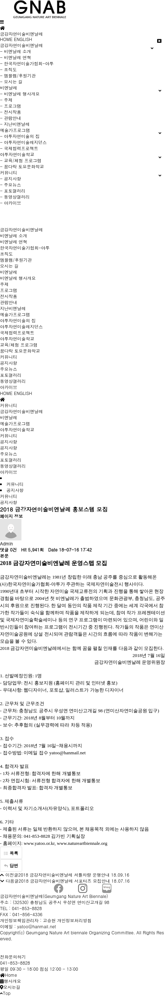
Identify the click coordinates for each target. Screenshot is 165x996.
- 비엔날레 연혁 (15, 57)
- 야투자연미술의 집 (20, 136)
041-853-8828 (15, 963)
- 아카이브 (10, 203)
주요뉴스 (8, 369)
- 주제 (6, 100)
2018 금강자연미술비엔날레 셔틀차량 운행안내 (64, 875)
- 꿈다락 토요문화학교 (22, 166)
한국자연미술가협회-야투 (25, 248)
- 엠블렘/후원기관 (18, 75)
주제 (4, 284)
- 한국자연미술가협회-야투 (27, 63)
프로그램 (8, 290)
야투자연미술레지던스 (21, 326)
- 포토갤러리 (12, 191)
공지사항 (8, 363)
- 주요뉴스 (10, 184)
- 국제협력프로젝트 (19, 148)
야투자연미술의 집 (18, 320)
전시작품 (8, 296)
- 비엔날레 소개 (15, 51)
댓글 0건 (8, 549)
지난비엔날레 (13, 308)
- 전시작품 (10, 112)
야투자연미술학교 (17, 338)
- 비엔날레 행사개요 (20, 94)
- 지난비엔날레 (15, 124)
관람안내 (8, 302)
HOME (6, 39)
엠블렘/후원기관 (16, 260)
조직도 (6, 254)
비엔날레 (8, 272)
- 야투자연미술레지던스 (23, 142)
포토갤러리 (10, 375)
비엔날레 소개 (13, 235)
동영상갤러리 (13, 381)
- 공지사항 (10, 178)
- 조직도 (8, 69)
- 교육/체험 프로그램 (20, 160)
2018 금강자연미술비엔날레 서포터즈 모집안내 (64, 881)
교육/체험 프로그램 (19, 345)
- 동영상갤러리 (15, 197)
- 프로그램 (10, 106)
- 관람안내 (10, 118)
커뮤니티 (8, 357)
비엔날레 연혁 (13, 241)
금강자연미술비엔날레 (21, 229)
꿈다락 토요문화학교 (20, 351)
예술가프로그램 (15, 314)
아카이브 (8, 387)
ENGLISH (23, 39)
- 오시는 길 (11, 81)
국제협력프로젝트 (17, 332)
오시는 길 (9, 266)
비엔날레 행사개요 (18, 278)
